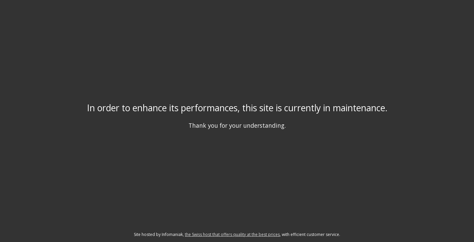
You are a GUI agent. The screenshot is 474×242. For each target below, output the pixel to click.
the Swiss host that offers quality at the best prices (232, 234)
